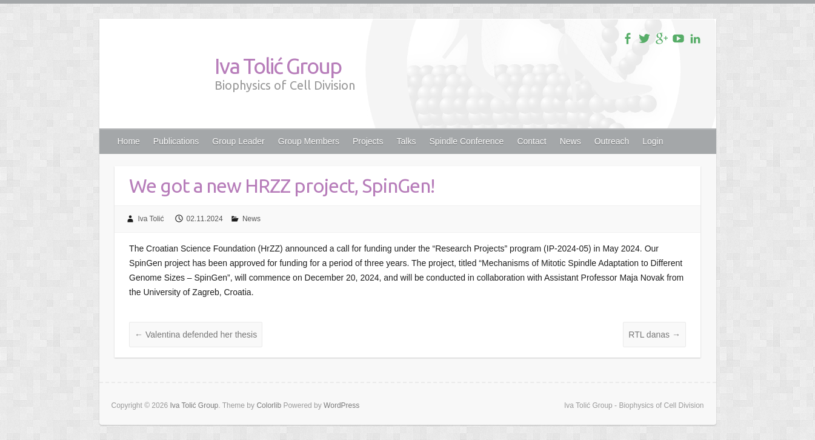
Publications (176, 141)
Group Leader (238, 141)
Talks (406, 141)
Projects (368, 141)
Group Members (308, 141)
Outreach (612, 141)
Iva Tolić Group (278, 65)
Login (652, 141)
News (570, 141)
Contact (531, 141)
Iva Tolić (151, 219)
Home (129, 141)
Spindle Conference (466, 141)
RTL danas (654, 334)
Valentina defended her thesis (196, 334)
